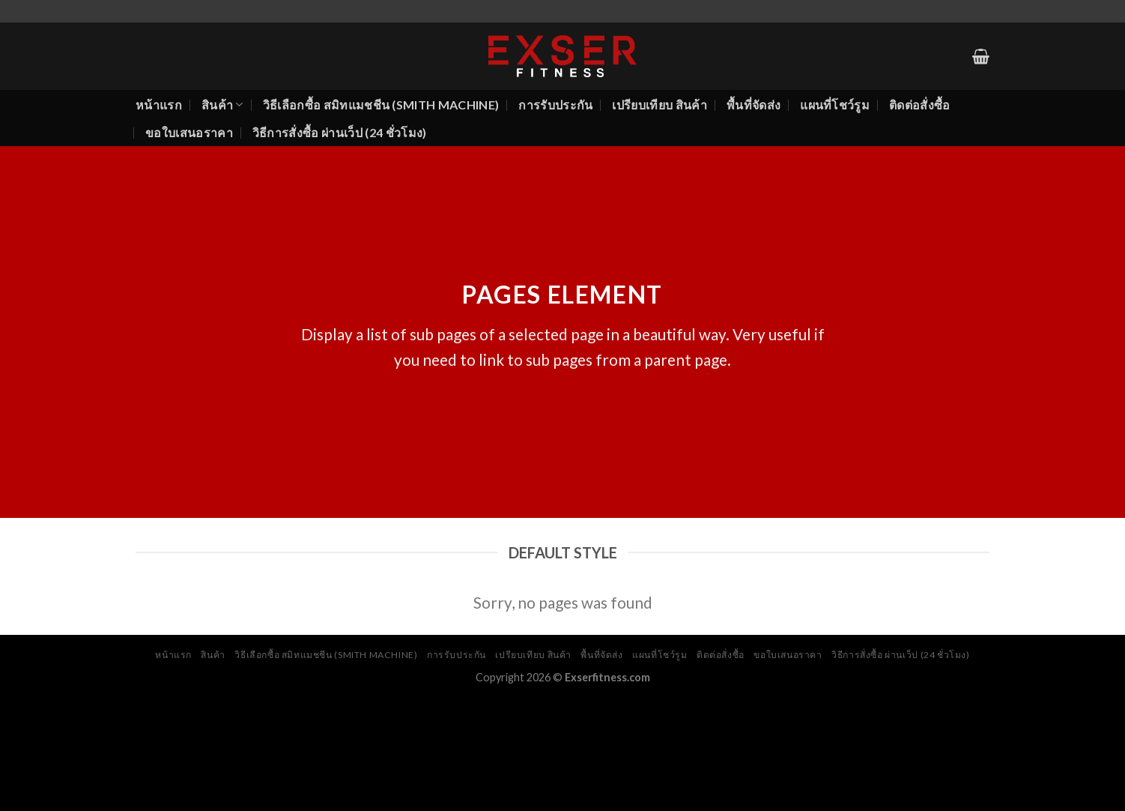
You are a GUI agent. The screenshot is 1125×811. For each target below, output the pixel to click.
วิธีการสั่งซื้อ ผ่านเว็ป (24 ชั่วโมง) (339, 132)
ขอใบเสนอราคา (189, 132)
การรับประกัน (555, 104)
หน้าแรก (159, 104)
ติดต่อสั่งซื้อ (919, 104)
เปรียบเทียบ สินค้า (659, 104)
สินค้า (222, 104)
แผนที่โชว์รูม (835, 104)
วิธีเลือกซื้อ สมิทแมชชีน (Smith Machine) (381, 104)
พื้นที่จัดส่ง (753, 104)
